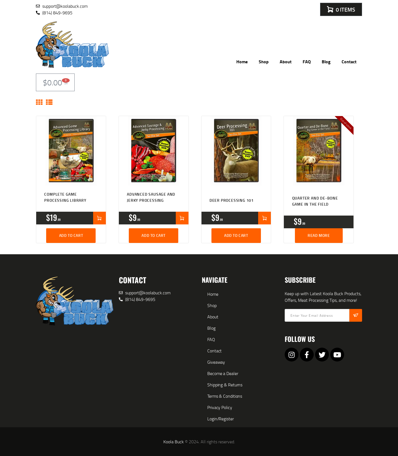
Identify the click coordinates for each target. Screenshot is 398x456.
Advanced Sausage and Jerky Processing (151, 197)
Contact (349, 61)
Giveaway (216, 362)
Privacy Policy (219, 407)
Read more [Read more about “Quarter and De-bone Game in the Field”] (319, 235)
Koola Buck (173, 442)
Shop (264, 61)
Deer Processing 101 (232, 200)
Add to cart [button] (71, 235)
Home (242, 61)
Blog (326, 61)
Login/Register (220, 419)
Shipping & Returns (224, 385)
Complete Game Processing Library (65, 197)
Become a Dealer (222, 373)
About (286, 61)
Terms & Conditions (224, 396)
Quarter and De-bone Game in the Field (315, 201)
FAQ (307, 61)
